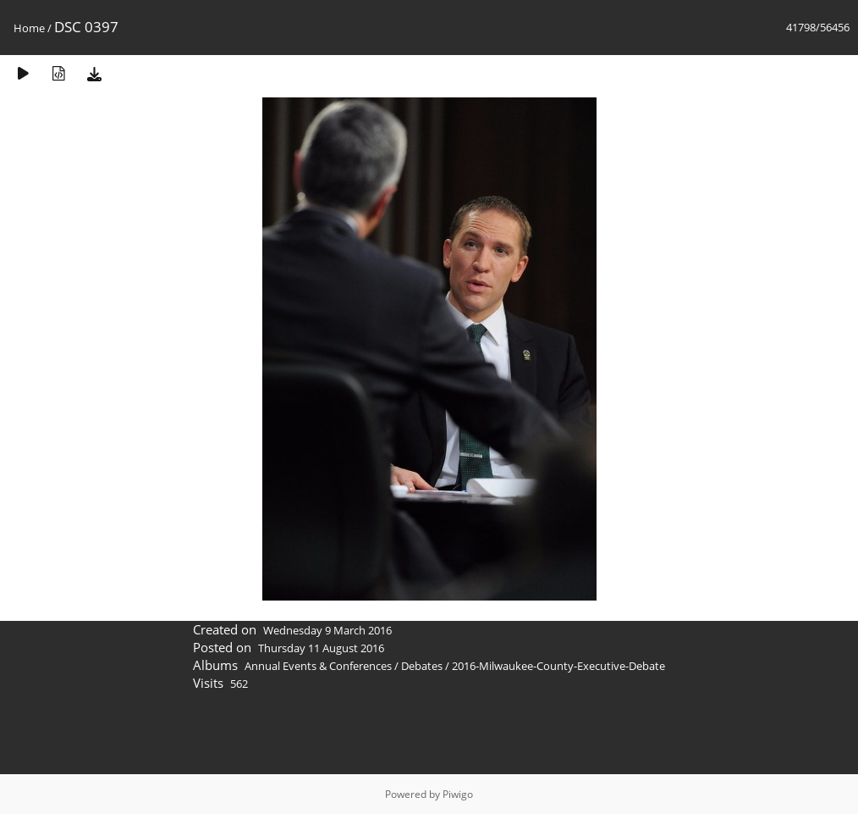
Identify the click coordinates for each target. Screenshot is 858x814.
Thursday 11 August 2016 (321, 648)
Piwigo (458, 794)
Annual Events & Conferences (318, 665)
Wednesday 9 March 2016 (327, 630)
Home (29, 28)
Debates (422, 665)
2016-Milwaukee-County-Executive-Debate (558, 665)
